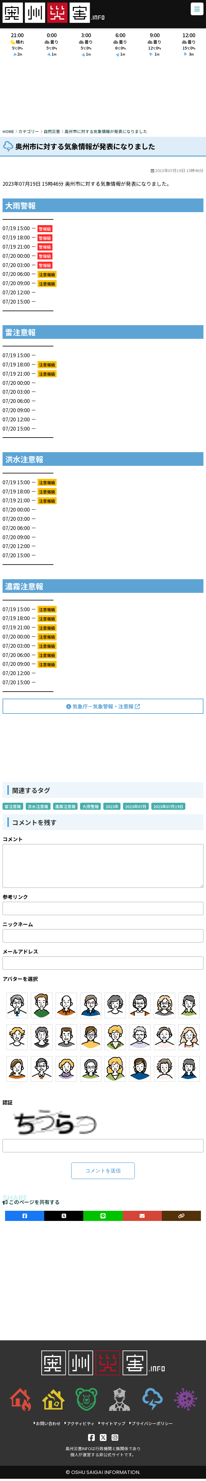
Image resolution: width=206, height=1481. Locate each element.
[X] (103, 1439)
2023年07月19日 (168, 809)
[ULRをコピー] (181, 1218)
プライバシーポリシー (151, 1426)
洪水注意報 (38, 809)
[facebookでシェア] (24, 1218)
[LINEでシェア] (102, 1218)
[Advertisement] (103, 96)
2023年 (112, 809)
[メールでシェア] (142, 1218)
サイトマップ (112, 1426)
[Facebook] (91, 1439)
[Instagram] (115, 1439)
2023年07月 (136, 809)
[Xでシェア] (63, 1218)
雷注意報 (12, 809)
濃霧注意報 (65, 809)
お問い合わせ (47, 1426)
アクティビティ (79, 1426)
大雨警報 (90, 809)
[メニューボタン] (195, 10)
